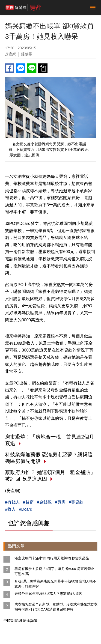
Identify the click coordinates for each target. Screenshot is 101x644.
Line (31, 68)
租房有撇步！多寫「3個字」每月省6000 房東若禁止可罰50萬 (54, 571)
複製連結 (43, 68)
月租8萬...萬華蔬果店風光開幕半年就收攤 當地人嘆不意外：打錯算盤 (55, 583)
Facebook (9, 68)
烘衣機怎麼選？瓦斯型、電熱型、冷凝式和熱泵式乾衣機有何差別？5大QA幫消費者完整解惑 (56, 606)
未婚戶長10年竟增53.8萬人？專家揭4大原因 (48, 594)
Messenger (20, 68)
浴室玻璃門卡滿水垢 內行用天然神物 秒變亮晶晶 (52, 558)
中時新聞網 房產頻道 (20, 621)
